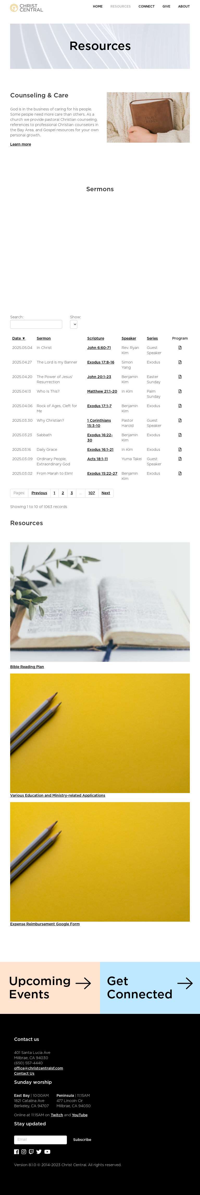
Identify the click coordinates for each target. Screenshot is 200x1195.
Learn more (20, 144)
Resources (120, 6)
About (184, 6)
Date (19, 338)
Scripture (95, 338)
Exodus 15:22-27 (102, 474)
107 (92, 493)
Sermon (44, 338)
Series (152, 338)
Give (166, 6)
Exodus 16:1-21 (100, 450)
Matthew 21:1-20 (102, 391)
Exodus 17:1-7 (99, 406)
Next (106, 493)
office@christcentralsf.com (38, 1068)
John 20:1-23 (99, 377)
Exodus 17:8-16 (100, 362)
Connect (147, 6)
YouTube (80, 1115)
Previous (39, 493)
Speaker (129, 338)
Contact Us (24, 1073)
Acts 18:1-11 (97, 459)
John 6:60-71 (99, 348)
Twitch (57, 1115)
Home (98, 6)
